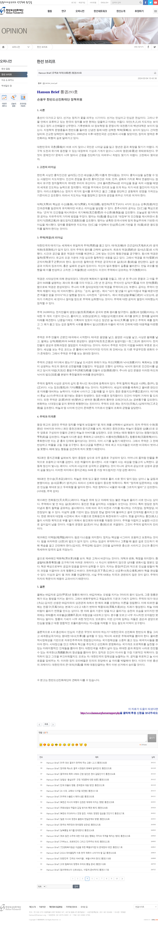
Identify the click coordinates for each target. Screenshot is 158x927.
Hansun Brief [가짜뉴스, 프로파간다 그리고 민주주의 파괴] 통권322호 (78, 841)
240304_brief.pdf (51, 83)
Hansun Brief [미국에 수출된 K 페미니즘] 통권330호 (70, 796)
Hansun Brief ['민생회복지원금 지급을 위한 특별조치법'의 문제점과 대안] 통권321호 (84, 847)
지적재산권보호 (71, 907)
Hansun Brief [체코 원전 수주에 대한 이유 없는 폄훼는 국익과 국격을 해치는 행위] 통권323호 (88, 836)
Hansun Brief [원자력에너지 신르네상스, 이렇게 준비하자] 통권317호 (77, 870)
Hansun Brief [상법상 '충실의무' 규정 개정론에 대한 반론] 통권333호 (77, 779)
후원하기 (139, 13)
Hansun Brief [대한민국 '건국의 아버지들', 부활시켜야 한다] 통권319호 (78, 858)
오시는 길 (84, 907)
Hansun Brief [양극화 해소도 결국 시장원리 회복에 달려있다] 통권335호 (79, 768)
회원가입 (82, 2)
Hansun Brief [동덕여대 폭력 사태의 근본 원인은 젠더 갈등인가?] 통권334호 (80, 774)
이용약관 (42, 907)
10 (117, 878)
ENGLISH (104, 2)
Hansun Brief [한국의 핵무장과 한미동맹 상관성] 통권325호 (73, 824)
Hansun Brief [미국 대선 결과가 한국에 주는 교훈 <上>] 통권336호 (76, 762)
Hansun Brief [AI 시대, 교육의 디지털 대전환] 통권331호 (72, 791)
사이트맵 (93, 2)
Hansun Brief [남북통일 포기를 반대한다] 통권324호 (70, 830)
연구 (64, 13)
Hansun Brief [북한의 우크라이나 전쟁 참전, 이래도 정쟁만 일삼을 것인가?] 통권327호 (85, 813)
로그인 (73, 2)
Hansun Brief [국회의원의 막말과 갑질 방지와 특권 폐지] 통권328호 (77, 808)
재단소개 (32, 907)
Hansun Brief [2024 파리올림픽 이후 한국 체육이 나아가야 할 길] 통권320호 (81, 853)
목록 (46, 724)
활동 (50, 13)
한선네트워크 (100, 13)
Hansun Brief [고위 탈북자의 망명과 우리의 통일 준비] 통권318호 (76, 864)
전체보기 (153, 13)
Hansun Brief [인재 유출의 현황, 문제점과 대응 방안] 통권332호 (75, 785)
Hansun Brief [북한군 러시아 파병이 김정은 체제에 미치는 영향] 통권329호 (80, 802)
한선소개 (121, 13)
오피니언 (80, 13)
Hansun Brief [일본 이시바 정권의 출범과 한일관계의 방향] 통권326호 (78, 819)
